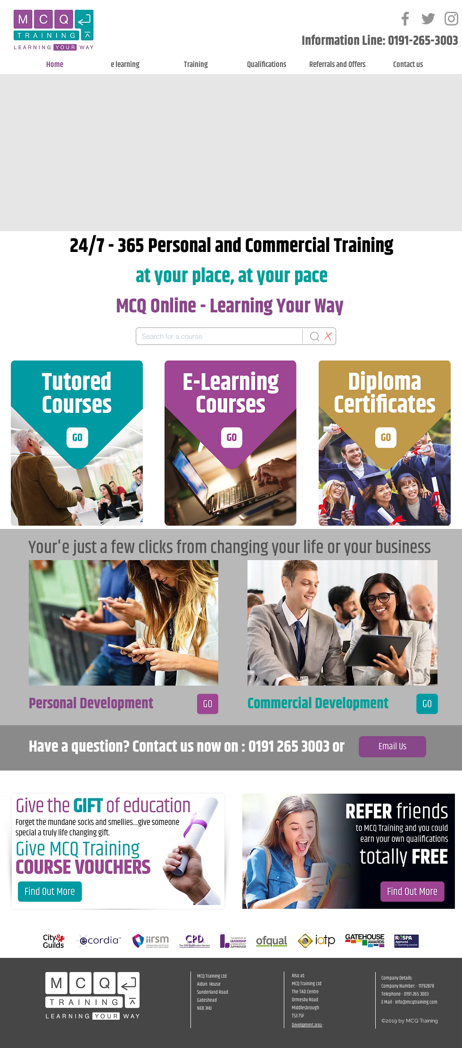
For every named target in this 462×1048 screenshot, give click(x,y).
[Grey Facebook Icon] (405, 18)
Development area (307, 1025)
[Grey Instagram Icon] (451, 18)
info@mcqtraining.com (416, 1002)
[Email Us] (392, 746)
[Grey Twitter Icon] (428, 18)
